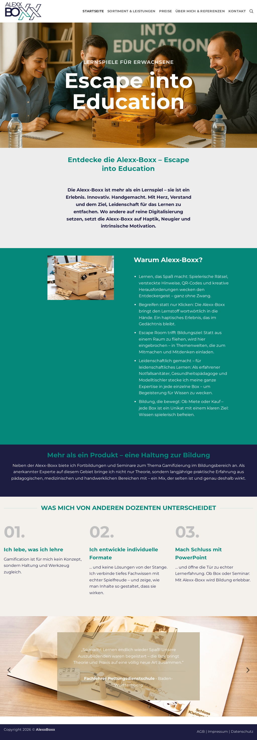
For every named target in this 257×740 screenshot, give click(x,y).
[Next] (247, 670)
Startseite (93, 11)
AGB (201, 731)
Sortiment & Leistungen (131, 11)
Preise (165, 11)
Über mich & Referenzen (200, 11)
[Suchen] (251, 11)
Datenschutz (242, 731)
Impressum (218, 731)
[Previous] (9, 670)
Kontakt (237, 11)
